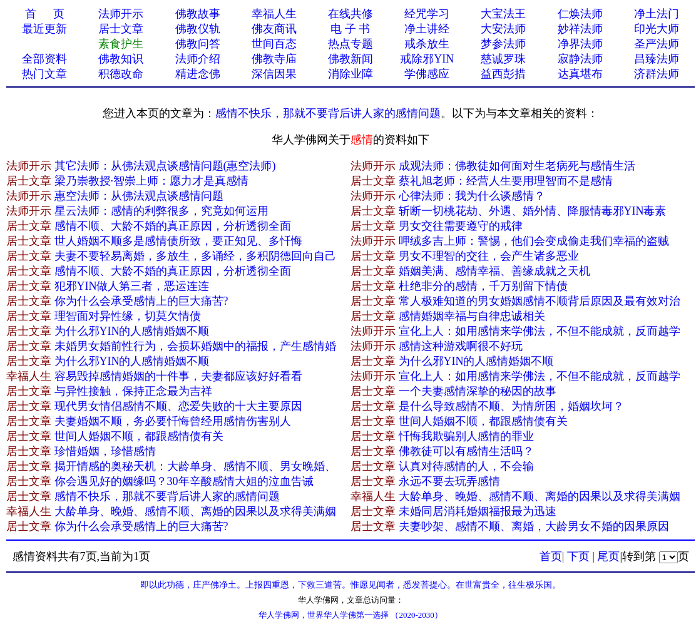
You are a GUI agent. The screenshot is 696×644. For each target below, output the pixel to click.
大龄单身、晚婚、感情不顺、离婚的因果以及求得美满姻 (539, 496)
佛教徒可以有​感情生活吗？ (466, 451)
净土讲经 (426, 29)
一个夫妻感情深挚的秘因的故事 (477, 391)
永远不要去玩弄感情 (449, 481)
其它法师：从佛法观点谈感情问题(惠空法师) (165, 166)
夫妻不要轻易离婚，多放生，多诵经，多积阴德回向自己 (195, 256)
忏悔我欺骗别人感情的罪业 (466, 436)
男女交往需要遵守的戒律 (461, 226)
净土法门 (656, 14)
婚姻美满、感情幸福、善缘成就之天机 (494, 271)
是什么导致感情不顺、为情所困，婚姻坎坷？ (511, 406)
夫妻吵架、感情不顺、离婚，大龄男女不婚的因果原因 (534, 526)
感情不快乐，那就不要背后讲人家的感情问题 (328, 113)
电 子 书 (350, 29)
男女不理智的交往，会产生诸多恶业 (489, 256)
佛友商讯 (274, 29)
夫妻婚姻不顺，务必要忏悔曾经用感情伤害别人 (172, 421)
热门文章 (44, 74)
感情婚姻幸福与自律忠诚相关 (472, 316)
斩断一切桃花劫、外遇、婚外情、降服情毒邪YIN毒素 (533, 211)
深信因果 (274, 74)
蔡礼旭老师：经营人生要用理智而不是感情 (506, 181)
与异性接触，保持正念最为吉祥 (133, 391)
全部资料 (44, 59)
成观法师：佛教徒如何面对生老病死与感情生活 (517, 166)
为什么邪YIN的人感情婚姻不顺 (132, 331)
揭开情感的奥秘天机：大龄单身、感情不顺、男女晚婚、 (195, 466)
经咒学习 (426, 14)
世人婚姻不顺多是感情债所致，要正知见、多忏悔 (178, 241)
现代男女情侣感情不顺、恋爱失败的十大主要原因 (178, 406)
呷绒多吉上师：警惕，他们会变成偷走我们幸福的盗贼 (534, 241)
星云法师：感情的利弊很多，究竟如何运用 (161, 211)
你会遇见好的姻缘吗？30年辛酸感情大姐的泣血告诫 (184, 481)
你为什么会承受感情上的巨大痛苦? (141, 301)
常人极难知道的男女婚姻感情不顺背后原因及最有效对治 (539, 301)
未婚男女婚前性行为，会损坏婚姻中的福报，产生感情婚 (195, 346)
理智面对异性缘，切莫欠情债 (127, 316)
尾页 (608, 556)
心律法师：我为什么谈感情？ (472, 196)
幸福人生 (274, 14)
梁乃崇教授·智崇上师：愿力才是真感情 (151, 181)
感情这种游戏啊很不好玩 (461, 346)
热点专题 (350, 44)
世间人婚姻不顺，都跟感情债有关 (483, 421)
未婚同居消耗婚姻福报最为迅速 (477, 511)
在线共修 (350, 14)
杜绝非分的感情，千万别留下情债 (483, 286)
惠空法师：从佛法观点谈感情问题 (138, 196)
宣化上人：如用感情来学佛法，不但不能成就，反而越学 (539, 331)
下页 (578, 556)
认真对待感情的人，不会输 (466, 466)
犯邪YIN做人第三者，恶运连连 (132, 286)
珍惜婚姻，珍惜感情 (105, 451)
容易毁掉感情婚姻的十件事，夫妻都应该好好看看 (178, 376)
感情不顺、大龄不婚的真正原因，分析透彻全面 (172, 226)
